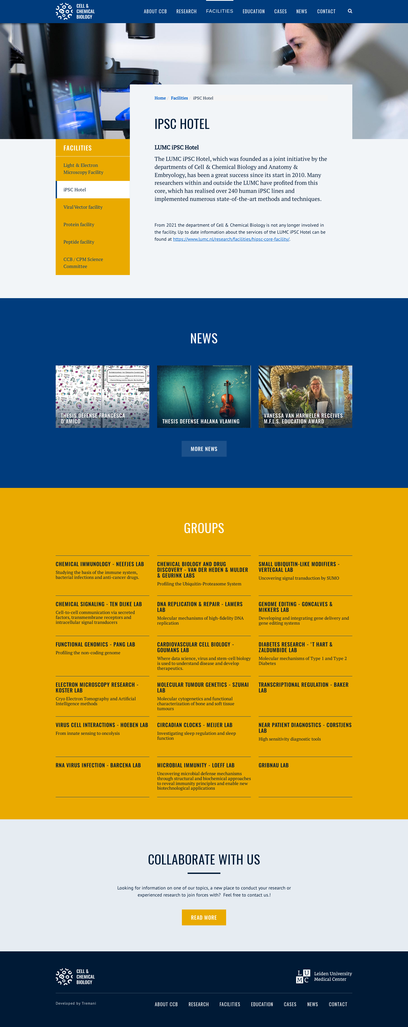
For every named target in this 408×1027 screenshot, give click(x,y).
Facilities (219, 11)
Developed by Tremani (76, 1003)
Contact (326, 11)
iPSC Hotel (74, 189)
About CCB (155, 11)
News (301, 11)
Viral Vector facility (83, 207)
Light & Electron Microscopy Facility (83, 168)
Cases (280, 11)
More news (204, 449)
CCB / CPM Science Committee (83, 262)
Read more (204, 917)
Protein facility (78, 224)
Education (254, 11)
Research (186, 11)
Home (160, 98)
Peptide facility (78, 242)
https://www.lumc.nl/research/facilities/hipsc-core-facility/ (231, 239)
